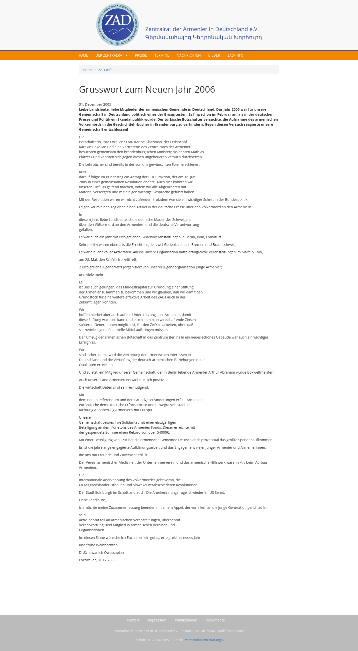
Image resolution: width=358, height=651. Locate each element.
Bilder (214, 55)
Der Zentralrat (112, 55)
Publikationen (186, 620)
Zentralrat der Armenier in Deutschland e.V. (202, 29)
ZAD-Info (236, 55)
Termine (161, 55)
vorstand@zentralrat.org (204, 640)
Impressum (157, 620)
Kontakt (133, 620)
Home (83, 55)
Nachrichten (189, 55)
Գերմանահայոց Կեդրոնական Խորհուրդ (203, 37)
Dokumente (215, 620)
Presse (141, 55)
